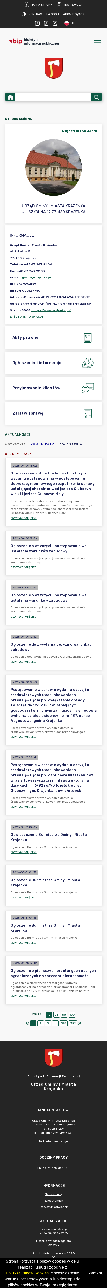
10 (48, 1014)
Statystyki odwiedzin (54, 1207)
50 (64, 1014)
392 (73, 1023)
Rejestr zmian (53, 1200)
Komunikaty (42, 444)
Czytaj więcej (24, 518)
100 (72, 1014)
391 (63, 1023)
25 (56, 1014)
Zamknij (96, 1273)
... (55, 1023)
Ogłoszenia (70, 444)
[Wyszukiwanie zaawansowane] (53, 97)
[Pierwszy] (28, 1023)
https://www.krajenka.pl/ (51, 310)
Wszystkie (15, 444)
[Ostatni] (80, 1023)
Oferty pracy (18, 454)
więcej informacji (79, 131)
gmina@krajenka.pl (36, 277)
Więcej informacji (26, 316)
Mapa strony (38, 4)
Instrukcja (69, 4)
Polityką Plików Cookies (27, 1273)
